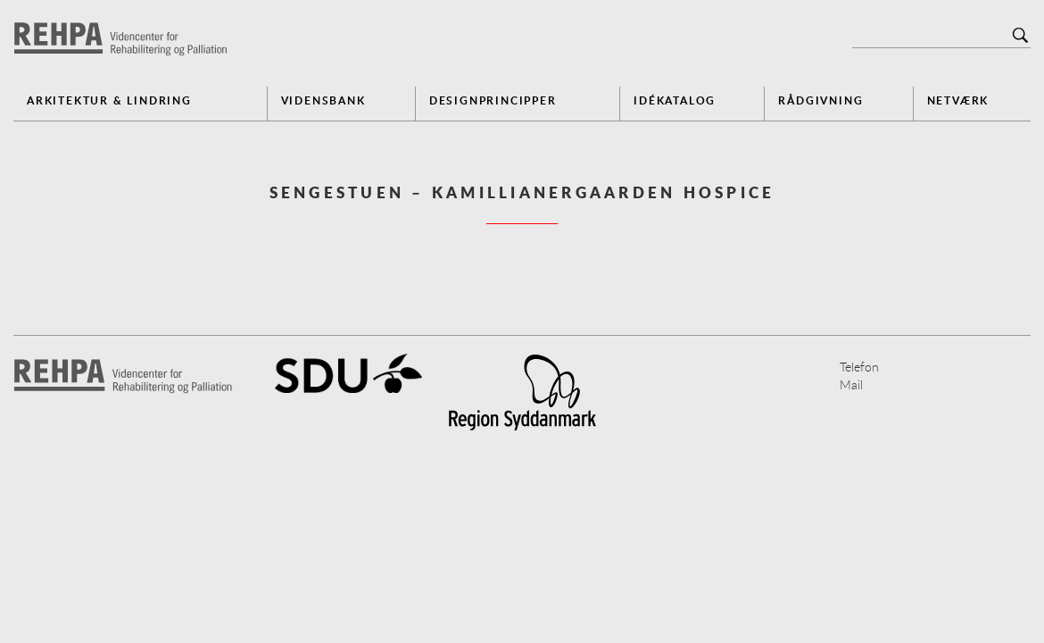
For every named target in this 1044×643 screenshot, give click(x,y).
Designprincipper (493, 100)
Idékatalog (675, 100)
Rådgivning (820, 100)
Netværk (958, 100)
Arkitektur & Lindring (109, 100)
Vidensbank (323, 100)
